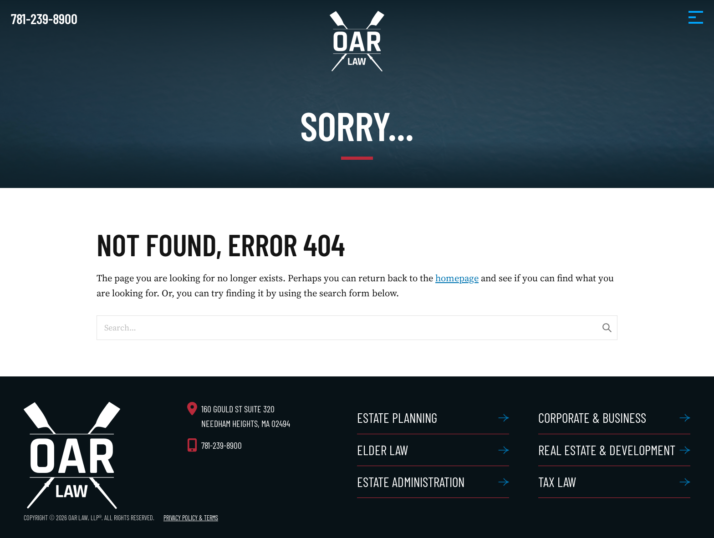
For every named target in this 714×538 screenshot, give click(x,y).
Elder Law (382, 450)
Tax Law (557, 482)
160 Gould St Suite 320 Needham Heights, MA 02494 (245, 416)
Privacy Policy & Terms (190, 518)
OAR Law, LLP (357, 41)
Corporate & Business (592, 418)
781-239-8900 (44, 18)
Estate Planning (397, 418)
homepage (457, 278)
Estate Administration (410, 482)
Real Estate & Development (606, 450)
